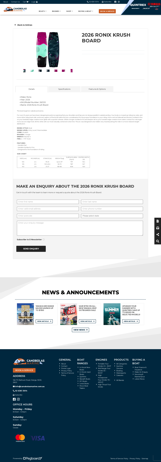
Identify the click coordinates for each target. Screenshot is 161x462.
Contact (64, 366)
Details (32, 89)
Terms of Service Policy (119, 459)
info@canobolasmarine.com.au (29, 386)
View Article (44, 321)
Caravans (119, 375)
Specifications (64, 89)
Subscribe (17, 395)
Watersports (121, 373)
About (5, 2)
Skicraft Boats (85, 379)
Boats (42, 11)
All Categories (121, 364)
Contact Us (15, 2)
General (65, 359)
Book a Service (107, 11)
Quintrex (83, 377)
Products (121, 359)
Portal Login (66, 368)
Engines (55, 11)
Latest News (139, 379)
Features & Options (97, 89)
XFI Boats (83, 381)
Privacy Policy (66, 371)
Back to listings (23, 25)
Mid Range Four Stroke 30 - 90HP (104, 370)
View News (80, 330)
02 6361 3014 (93, 2)
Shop (68, 11)
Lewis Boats (84, 384)
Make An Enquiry (141, 372)
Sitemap (145, 459)
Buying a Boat (84, 11)
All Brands (120, 380)
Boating (119, 371)
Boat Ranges (82, 361)
